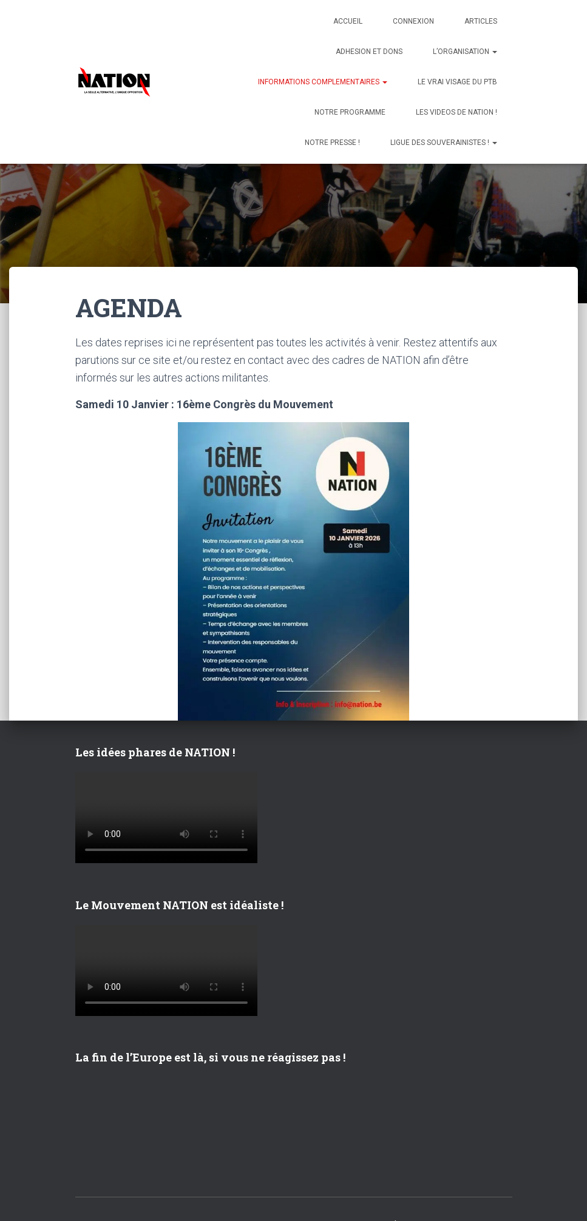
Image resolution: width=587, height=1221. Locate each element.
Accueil (347, 21)
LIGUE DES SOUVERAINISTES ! (443, 142)
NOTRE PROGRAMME (349, 112)
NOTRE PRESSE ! (332, 142)
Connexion (413, 21)
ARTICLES (480, 21)
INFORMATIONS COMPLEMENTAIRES (322, 82)
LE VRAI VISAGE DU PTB (457, 82)
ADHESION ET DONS (369, 51)
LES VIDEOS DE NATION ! (456, 112)
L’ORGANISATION (465, 51)
